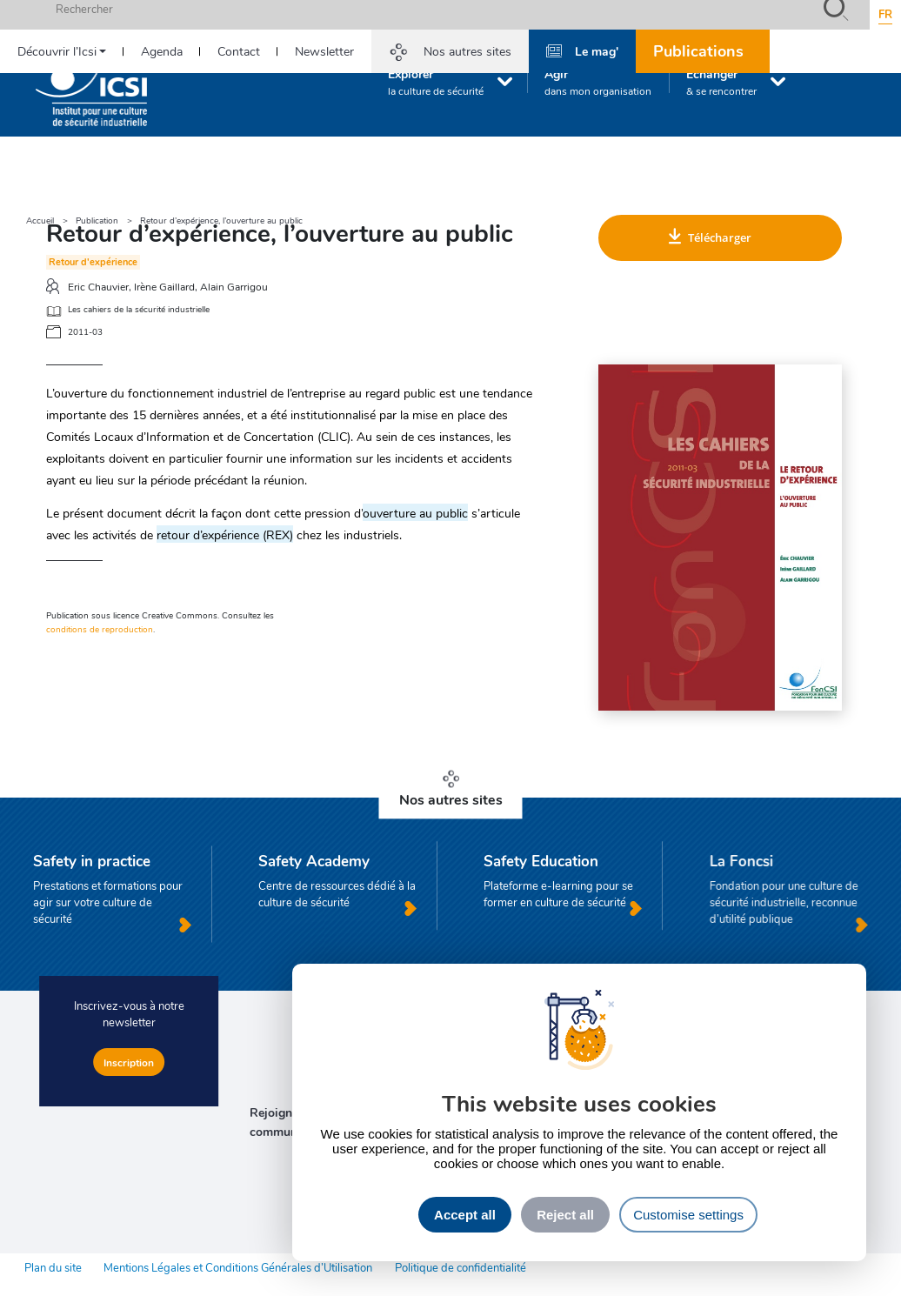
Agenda (162, 51)
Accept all (465, 1214)
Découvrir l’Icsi (57, 51)
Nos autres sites (467, 51)
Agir (597, 81)
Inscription (128, 1062)
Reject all (565, 1214)
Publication (97, 220)
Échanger (721, 81)
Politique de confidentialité (460, 1267)
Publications (698, 50)
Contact (238, 51)
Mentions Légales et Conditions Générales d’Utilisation (237, 1267)
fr (885, 14)
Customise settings (688, 1214)
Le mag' (596, 50)
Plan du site (53, 1267)
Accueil (40, 220)
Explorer (436, 81)
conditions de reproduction (99, 629)
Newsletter (324, 51)
